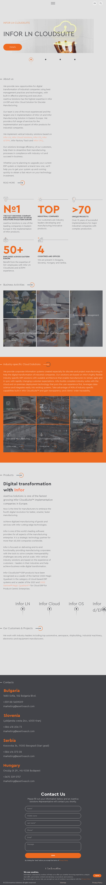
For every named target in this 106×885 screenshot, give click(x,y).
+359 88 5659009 (13, 702)
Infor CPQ (38, 141)
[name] (53, 808)
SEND (53, 855)
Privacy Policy (63, 860)
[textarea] (53, 846)
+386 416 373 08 (12, 752)
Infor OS (37, 137)
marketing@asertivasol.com (19, 731)
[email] (53, 837)
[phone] (53, 830)
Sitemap (63, 882)
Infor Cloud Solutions (22, 137)
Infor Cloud (49, 604)
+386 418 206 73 (12, 727)
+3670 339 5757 (12, 777)
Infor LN (7, 137)
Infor (19, 490)
